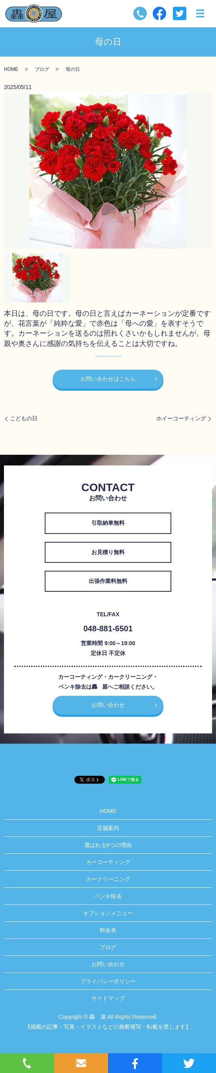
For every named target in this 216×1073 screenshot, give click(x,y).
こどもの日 (24, 418)
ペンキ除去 (108, 896)
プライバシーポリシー (108, 981)
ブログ (42, 69)
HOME (11, 69)
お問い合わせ (108, 705)
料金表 (108, 930)
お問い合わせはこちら (108, 379)
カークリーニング (108, 879)
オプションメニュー (108, 913)
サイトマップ (108, 998)
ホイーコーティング (181, 418)
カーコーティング (108, 862)
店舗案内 (108, 828)
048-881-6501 (108, 628)
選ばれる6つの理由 (108, 845)
